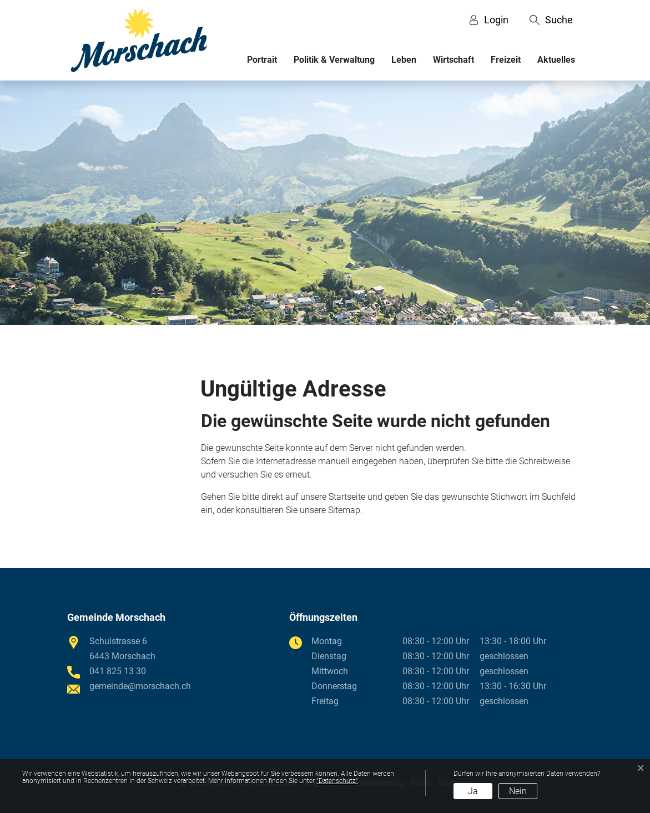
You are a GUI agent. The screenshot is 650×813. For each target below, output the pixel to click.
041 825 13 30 (117, 671)
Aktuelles (556, 59)
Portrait (262, 59)
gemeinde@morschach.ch (140, 686)
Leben (403, 59)
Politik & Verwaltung (334, 59)
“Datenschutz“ (337, 781)
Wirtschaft (453, 59)
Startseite (347, 496)
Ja (473, 791)
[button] (551, 20)
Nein (518, 791)
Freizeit (506, 59)
